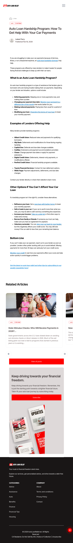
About (39, 487)
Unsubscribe (56, 537)
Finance (12, 507)
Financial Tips (14, 512)
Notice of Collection (44, 537)
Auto (15, 18)
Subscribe (36, 397)
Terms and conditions (45, 492)
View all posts (36, 361)
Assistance (13, 492)
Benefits (12, 502)
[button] (9, 354)
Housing (12, 517)
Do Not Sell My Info (29, 537)
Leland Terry (20, 39)
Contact (40, 502)
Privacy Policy (42, 497)
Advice (11, 487)
